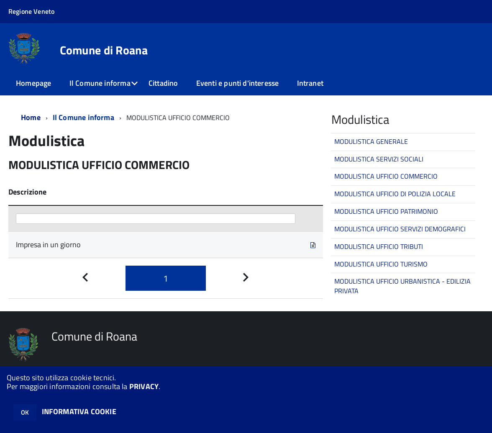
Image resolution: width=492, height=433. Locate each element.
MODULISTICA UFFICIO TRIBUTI (378, 246)
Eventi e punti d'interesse (237, 83)
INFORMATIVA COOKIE (79, 411)
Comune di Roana (104, 50)
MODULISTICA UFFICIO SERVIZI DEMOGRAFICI (400, 229)
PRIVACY (144, 386)
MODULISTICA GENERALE (371, 141)
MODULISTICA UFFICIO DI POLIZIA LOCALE (395, 194)
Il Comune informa (100, 83)
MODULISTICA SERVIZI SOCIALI (378, 159)
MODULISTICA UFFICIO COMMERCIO (386, 176)
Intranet (310, 83)
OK (25, 412)
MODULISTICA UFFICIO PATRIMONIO (386, 211)
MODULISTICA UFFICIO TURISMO (381, 264)
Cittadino (163, 83)
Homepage (33, 83)
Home (31, 117)
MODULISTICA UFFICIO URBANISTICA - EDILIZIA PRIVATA (402, 286)
